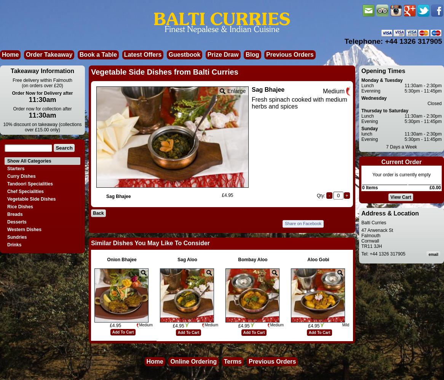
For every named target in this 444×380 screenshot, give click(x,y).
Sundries (17, 237)
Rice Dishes (20, 206)
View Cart (400, 197)
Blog (252, 54)
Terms (233, 361)
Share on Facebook (303, 223)
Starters (15, 168)
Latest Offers (143, 54)
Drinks (14, 244)
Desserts (17, 222)
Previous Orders (290, 54)
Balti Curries (227, 375)
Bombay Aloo (253, 259)
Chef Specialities (25, 191)
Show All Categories (29, 161)
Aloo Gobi (318, 259)
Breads (15, 214)
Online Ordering (193, 361)
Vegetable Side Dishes (31, 199)
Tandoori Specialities (30, 184)
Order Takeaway (49, 54)
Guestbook (185, 54)
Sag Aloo (187, 259)
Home (10, 54)
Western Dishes (24, 229)
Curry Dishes (21, 176)
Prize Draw (223, 54)
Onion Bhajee (121, 259)
